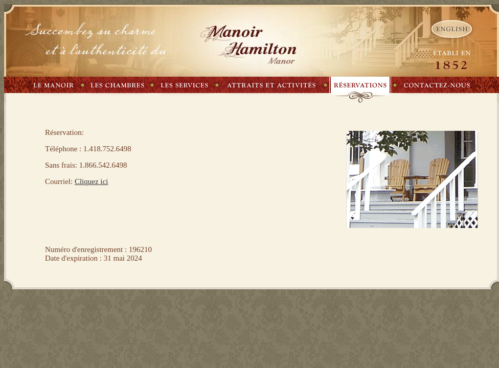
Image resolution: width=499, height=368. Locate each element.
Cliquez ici (91, 181)
